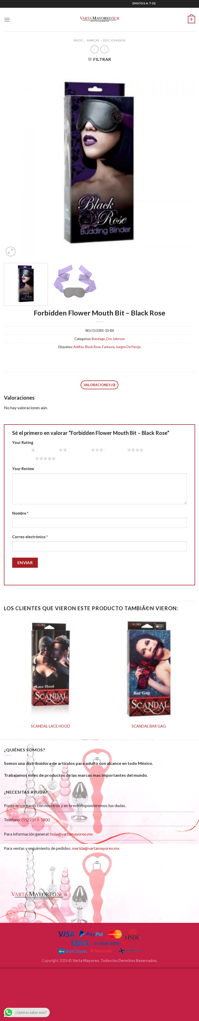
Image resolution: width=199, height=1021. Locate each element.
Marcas (93, 40)
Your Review (23, 469)
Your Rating (22, 443)
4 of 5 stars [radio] (116, 450)
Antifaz (78, 347)
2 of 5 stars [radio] (48, 450)
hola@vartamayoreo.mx (71, 834)
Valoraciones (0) (99, 385)
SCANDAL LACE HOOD (50, 726)
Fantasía (108, 347)
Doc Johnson (114, 40)
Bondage (98, 339)
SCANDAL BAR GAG (149, 726)
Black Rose (93, 347)
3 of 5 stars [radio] (80, 450)
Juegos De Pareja (128, 347)
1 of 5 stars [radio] (20, 450)
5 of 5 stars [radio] (24, 459)
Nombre (20, 514)
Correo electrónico (30, 537)
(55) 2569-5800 (36, 819)
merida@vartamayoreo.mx (95, 848)
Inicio (78, 40)
